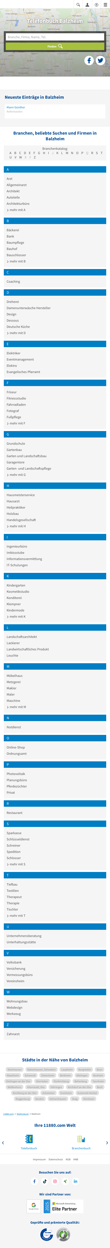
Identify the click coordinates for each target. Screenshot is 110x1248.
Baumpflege (15, 242)
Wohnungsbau (17, 1001)
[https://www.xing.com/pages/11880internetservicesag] (65, 1182)
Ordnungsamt (17, 753)
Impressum (39, 1159)
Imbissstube (15, 552)
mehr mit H (16, 526)
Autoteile (13, 197)
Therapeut (14, 897)
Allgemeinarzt (17, 185)
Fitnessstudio (16, 398)
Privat (11, 792)
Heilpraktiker (16, 507)
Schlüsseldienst (18, 839)
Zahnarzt (13, 1034)
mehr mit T (16, 915)
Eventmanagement (20, 359)
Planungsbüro (17, 780)
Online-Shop (16, 747)
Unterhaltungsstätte (21, 942)
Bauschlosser (16, 255)
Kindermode (15, 610)
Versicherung (16, 968)
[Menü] (105, 4)
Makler (11, 688)
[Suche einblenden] (78, 4)
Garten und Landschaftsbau (27, 456)
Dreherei (13, 301)
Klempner (14, 604)
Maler (11, 694)
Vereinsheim (15, 981)
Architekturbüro (18, 203)
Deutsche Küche (18, 326)
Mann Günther (16, 107)
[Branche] (55, 37)
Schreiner (13, 845)
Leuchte (12, 655)
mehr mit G (16, 474)
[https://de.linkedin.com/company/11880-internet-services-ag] (75, 1182)
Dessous (13, 320)
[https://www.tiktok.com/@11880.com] (44, 1182)
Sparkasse (14, 833)
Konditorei (14, 598)
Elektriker (13, 353)
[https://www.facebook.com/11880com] (34, 1182)
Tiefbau (12, 884)
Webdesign (14, 1007)
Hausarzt (13, 501)
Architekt (13, 191)
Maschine (13, 700)
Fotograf (13, 411)
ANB (75, 1159)
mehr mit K (16, 616)
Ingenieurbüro (17, 546)
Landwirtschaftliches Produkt (28, 649)
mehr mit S (16, 864)
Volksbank (14, 962)
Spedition (14, 851)
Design (11, 314)
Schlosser (14, 858)
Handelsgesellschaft (21, 520)
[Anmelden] (87, 5)
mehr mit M (16, 707)
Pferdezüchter (17, 786)
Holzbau (13, 513)
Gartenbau (14, 450)
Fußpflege (14, 417)
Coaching (13, 281)
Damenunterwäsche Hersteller (29, 308)
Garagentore (16, 462)
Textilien (13, 890)
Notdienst (14, 727)
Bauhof (12, 249)
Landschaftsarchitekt (22, 636)
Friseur (12, 392)
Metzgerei (14, 682)
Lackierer (13, 643)
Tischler (12, 909)
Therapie (13, 903)
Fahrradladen (16, 404)
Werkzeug (14, 1013)
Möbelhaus (15, 675)
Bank (10, 236)
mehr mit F (16, 423)
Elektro (12, 365)
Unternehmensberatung (24, 936)
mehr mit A (16, 210)
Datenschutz (56, 1159)
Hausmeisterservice (21, 495)
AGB (68, 1159)
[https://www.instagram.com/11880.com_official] (55, 1182)
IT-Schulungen (17, 565)
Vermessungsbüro (20, 975)
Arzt (9, 178)
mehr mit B (16, 261)
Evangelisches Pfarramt (23, 372)
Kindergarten (16, 585)
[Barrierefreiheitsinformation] (96, 4)
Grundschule (16, 443)
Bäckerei (13, 230)
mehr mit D (16, 333)
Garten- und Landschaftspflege (29, 468)
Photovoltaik (16, 774)
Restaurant (14, 813)
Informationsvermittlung (24, 559)
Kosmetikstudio (18, 591)
